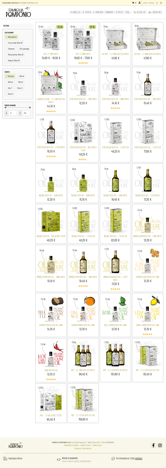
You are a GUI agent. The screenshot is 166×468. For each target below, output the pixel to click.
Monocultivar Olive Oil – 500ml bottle (51, 276)
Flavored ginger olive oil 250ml (147, 276)
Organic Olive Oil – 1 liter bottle (147, 195)
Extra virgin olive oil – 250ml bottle (83, 99)
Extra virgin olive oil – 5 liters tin (147, 147)
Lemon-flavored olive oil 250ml (147, 325)
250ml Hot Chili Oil (51, 370)
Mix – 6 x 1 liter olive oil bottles (115, 370)
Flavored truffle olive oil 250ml (51, 325)
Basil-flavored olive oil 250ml (115, 325)
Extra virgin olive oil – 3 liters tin (115, 147)
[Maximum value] (26, 113)
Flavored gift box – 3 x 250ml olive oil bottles (51, 100)
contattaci (138, 458)
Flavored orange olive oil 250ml (83, 325)
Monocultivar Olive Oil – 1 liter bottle (115, 278)
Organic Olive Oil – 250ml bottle (51, 195)
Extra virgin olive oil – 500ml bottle (115, 99)
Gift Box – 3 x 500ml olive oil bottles (147, 54)
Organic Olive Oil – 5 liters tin (115, 236)
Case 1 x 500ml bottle (83, 53)
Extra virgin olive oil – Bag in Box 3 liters (83, 149)
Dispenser (78, 448)
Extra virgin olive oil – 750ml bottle (147, 99)
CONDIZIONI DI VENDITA (71, 445)
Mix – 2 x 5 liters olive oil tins (83, 415)
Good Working (86, 448)
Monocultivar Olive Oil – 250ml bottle (148, 236)
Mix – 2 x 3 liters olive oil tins (147, 370)
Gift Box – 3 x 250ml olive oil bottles (115, 54)
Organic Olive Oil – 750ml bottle (115, 195)
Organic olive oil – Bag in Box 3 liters (51, 236)
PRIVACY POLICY (85, 445)
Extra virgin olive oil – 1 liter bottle (51, 147)
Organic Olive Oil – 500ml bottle (83, 195)
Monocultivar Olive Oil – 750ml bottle (83, 276)
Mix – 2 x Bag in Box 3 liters (50, 415)
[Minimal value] (18, 107)
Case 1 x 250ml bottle (51, 53)
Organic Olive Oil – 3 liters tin (83, 236)
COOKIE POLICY (97, 445)
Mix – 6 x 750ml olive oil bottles (83, 370)
